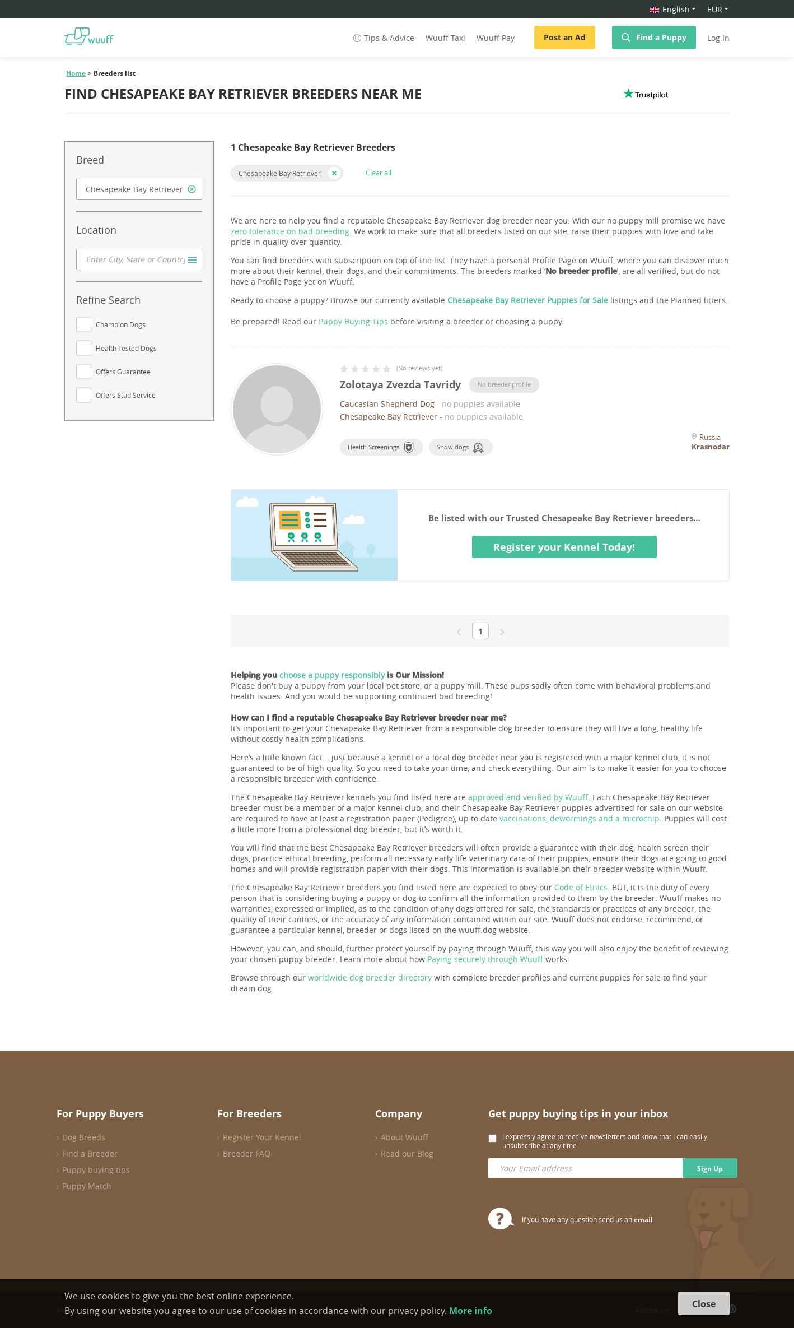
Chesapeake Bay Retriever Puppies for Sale (527, 300)
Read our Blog (407, 1153)
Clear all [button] (378, 173)
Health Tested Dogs (126, 347)
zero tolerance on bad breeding (290, 231)
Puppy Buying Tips (353, 321)
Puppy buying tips (96, 1169)
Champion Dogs (121, 324)
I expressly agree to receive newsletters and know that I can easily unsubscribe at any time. (604, 1141)
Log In (718, 37)
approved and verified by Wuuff (528, 797)
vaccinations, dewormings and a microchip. (580, 818)
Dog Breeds (83, 1137)
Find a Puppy (661, 37)
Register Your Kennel (262, 1137)
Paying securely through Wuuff (485, 959)
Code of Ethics (581, 887)
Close (704, 1304)
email (643, 1219)
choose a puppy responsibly (332, 675)
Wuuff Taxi (445, 37)
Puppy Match (86, 1186)
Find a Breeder (90, 1153)
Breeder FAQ (246, 1153)
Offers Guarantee (123, 371)
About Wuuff (404, 1137)
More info (470, 1310)
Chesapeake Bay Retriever (280, 173)
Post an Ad (565, 37)
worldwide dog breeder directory (370, 977)
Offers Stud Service (126, 395)
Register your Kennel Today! (564, 547)
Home (76, 73)
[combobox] (139, 189)
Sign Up (710, 1168)
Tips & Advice (382, 37)
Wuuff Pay (496, 37)
